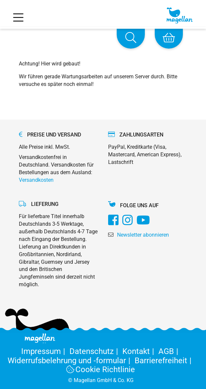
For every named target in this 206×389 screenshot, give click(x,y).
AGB (169, 351)
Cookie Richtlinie (100, 369)
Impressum (45, 351)
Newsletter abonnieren (143, 235)
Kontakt (140, 351)
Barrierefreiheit (164, 360)
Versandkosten (36, 180)
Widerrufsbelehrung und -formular (71, 360)
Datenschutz (95, 351)
